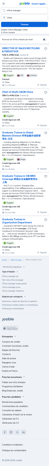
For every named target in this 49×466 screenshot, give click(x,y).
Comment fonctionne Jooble (15, 346)
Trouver (24, 24)
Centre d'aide (8, 366)
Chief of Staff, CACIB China (17, 92)
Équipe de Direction (11, 350)
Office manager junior (11, 287)
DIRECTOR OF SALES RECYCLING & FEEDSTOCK (21, 50)
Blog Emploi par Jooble (12, 390)
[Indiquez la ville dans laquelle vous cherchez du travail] (24, 18)
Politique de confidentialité (14, 450)
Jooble (19, 460)
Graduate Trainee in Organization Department (17, 221)
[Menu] (3, 3)
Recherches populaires (14, 267)
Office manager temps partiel (14, 283)
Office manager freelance (13, 291)
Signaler (42, 85)
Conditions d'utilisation (12, 444)
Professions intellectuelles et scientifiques (20, 305)
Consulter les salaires (11, 410)
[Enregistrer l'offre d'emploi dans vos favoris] (46, 48)
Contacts (6, 354)
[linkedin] (23, 432)
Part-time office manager (12, 280)
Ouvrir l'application (40, 3)
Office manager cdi (10, 276)
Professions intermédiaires (13, 308)
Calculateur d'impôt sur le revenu (17, 414)
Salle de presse (9, 358)
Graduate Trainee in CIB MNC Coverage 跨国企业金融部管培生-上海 (20, 179)
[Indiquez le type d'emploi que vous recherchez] (24, 10)
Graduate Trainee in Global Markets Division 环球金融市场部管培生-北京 (21, 135)
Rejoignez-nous (9, 362)
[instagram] (11, 432)
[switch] (45, 39)
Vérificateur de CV (10, 423)
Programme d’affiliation (12, 386)
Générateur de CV (10, 418)
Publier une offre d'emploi (13, 382)
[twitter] (17, 432)
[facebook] (4, 432)
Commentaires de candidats (15, 406)
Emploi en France (10, 371)
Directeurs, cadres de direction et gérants (19, 301)
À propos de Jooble (11, 341)
